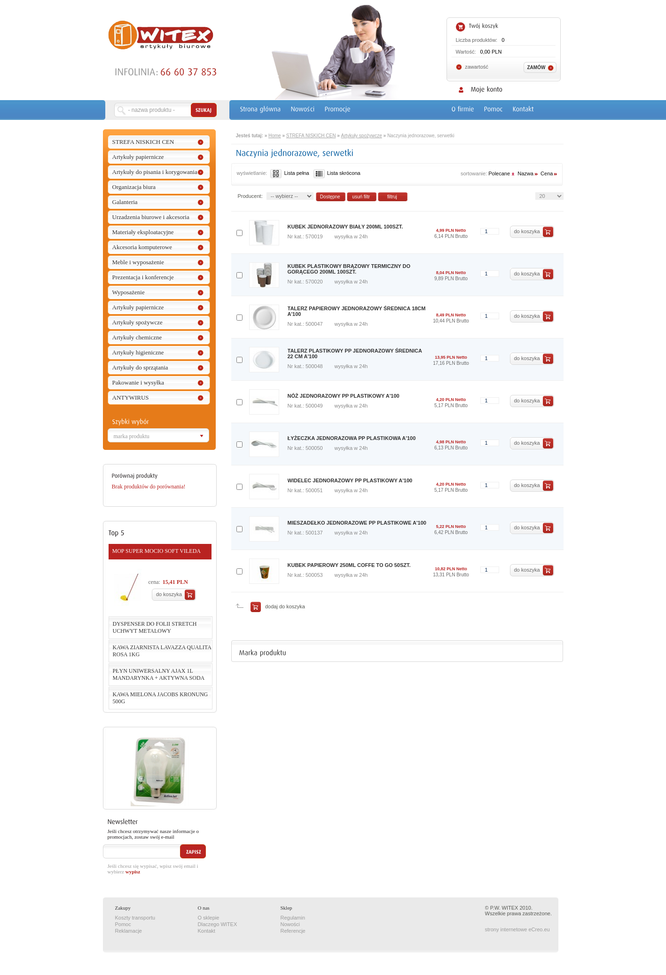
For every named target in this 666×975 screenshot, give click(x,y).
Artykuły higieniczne (138, 352)
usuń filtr (361, 196)
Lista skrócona (336, 173)
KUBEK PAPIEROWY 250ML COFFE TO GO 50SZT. (349, 565)
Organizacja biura (134, 186)
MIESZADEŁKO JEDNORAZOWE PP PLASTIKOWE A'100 (357, 523)
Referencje (293, 931)
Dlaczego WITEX (217, 924)
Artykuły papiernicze (138, 156)
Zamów (536, 67)
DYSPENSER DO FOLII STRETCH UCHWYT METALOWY (155, 627)
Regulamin (293, 917)
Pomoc (123, 924)
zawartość (476, 67)
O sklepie (208, 917)
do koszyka (169, 594)
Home (274, 135)
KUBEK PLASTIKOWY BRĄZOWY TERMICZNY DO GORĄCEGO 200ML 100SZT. (349, 269)
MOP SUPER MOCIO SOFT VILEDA (156, 551)
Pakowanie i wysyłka (138, 382)
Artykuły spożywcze (137, 322)
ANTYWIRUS (130, 397)
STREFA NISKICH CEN (143, 141)
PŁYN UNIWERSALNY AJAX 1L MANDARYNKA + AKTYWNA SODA (159, 674)
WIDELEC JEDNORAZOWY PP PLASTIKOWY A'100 (350, 480)
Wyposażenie (128, 292)
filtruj (392, 196)
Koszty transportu (135, 917)
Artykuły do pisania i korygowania (154, 171)
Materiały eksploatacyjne (143, 232)
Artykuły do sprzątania (140, 367)
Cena (549, 173)
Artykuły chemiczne (137, 337)
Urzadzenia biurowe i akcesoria (150, 216)
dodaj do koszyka (283, 606)
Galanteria (125, 201)
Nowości (290, 924)
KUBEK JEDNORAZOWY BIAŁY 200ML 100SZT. (345, 226)
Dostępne (330, 196)
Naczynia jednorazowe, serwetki (420, 135)
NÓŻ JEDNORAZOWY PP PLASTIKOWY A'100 (344, 396)
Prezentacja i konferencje (143, 277)
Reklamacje (128, 931)
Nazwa (528, 173)
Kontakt (206, 931)
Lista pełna (289, 173)
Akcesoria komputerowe (142, 247)
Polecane (502, 173)
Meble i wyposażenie (138, 262)
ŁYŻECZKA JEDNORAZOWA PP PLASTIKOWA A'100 (352, 438)
